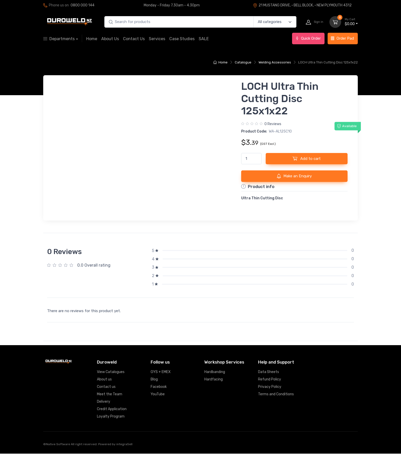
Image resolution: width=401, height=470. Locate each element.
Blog (154, 396)
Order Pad (342, 38)
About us (104, 396)
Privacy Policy (269, 403)
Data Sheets (268, 388)
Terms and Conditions (276, 410)
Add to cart (307, 158)
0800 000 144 (82, 5)
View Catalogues (111, 388)
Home (91, 38)
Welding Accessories (275, 62)
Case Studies (182, 38)
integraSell (124, 460)
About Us (110, 38)
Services (157, 38)
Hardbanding (214, 388)
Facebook (159, 403)
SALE (204, 38)
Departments (59, 38)
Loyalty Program (111, 433)
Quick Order (308, 38)
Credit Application (112, 425)
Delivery (103, 418)
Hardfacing (213, 396)
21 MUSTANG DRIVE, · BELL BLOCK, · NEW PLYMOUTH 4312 (302, 5)
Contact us (106, 403)
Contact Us (134, 38)
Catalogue (243, 62)
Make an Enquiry (294, 176)
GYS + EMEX (161, 388)
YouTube (158, 410)
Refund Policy (269, 396)
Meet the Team (109, 410)
